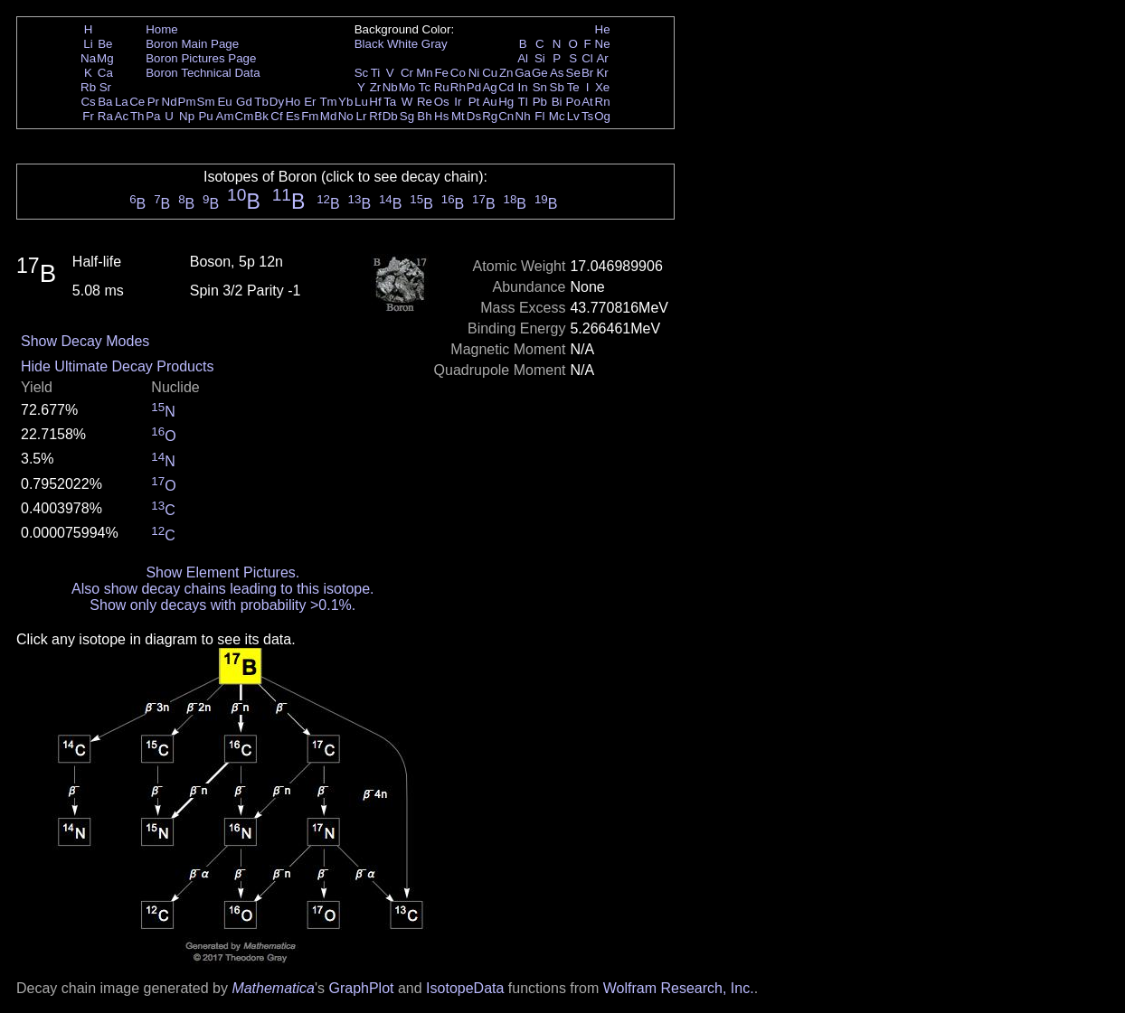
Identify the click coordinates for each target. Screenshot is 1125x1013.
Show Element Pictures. (222, 572)
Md (328, 116)
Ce (137, 101)
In (523, 87)
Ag (489, 87)
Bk (261, 116)
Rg (489, 116)
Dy (276, 101)
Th (137, 116)
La (121, 101)
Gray (434, 44)
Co (458, 73)
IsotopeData (465, 988)
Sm (206, 101)
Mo (407, 87)
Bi (557, 101)
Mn (424, 73)
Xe (602, 87)
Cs (87, 101)
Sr (105, 87)
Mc (557, 116)
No (346, 116)
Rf (375, 116)
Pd (474, 87)
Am (225, 116)
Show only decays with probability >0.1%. (222, 605)
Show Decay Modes (85, 341)
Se (573, 73)
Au (489, 101)
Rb (88, 87)
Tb (261, 101)
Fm (309, 116)
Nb (390, 87)
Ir (457, 101)
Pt (474, 101)
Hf (375, 101)
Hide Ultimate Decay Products (117, 366)
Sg (407, 116)
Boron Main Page (192, 44)
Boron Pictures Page (201, 58)
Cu (489, 73)
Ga (523, 73)
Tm (327, 101)
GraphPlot (360, 988)
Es (293, 116)
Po (573, 101)
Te (573, 87)
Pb (540, 101)
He (602, 29)
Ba (105, 101)
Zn (506, 73)
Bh (424, 116)
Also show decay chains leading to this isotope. (222, 588)
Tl (523, 101)
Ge (540, 73)
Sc (362, 73)
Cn (506, 116)
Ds (474, 116)
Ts (587, 116)
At (587, 101)
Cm (244, 116)
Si (539, 58)
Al (522, 58)
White (402, 44)
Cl (587, 58)
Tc (424, 87)
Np (186, 116)
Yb (345, 101)
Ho (292, 101)
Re (424, 101)
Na (88, 58)
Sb (557, 87)
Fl (539, 116)
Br (587, 73)
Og (602, 116)
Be (105, 44)
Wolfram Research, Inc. (678, 988)
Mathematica (273, 988)
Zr (376, 87)
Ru (441, 87)
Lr (361, 116)
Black (369, 44)
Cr (407, 73)
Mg (105, 58)
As (557, 73)
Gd (244, 101)
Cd (506, 87)
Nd (169, 101)
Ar (602, 58)
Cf (276, 116)
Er (310, 101)
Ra (105, 116)
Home (162, 29)
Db (390, 116)
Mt (458, 116)
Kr (602, 73)
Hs (441, 116)
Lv (573, 116)
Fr (88, 116)
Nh (523, 116)
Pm (187, 101)
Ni (474, 73)
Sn (540, 87)
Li (87, 44)
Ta (389, 101)
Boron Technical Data (203, 73)
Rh (458, 87)
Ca (105, 73)
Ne (602, 44)
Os (441, 101)
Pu (205, 116)
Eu (224, 101)
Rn (602, 101)
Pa (153, 116)
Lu (361, 101)
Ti (376, 73)
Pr (153, 101)
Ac (122, 116)
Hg (506, 101)
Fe (441, 73)
